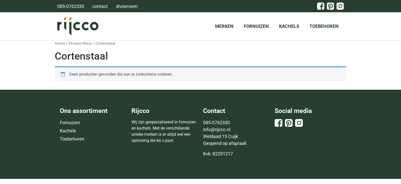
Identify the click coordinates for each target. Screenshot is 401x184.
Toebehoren (324, 26)
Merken (224, 26)
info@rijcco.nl (216, 129)
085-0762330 (216, 122)
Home (60, 43)
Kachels (289, 26)
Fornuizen (256, 26)
